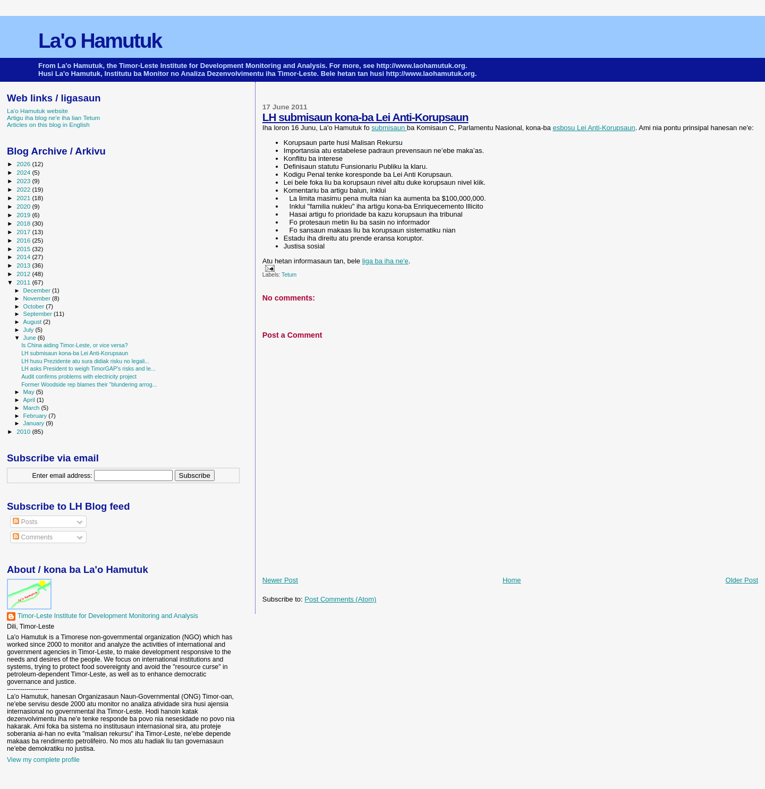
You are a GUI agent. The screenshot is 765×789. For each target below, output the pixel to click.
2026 (24, 163)
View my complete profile (43, 760)
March (32, 408)
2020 (24, 206)
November (37, 298)
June (30, 338)
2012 (24, 273)
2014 (24, 256)
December (37, 290)
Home (512, 580)
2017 (24, 231)
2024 (24, 172)
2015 (24, 248)
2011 (24, 282)
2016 (24, 240)
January (34, 423)
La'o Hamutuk (100, 40)
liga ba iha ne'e (385, 261)
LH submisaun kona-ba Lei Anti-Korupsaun (365, 117)
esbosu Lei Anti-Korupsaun (593, 128)
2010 (24, 431)
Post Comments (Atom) (340, 599)
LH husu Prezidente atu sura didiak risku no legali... (85, 361)
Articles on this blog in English (48, 124)
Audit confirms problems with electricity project (79, 376)
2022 (24, 189)
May (29, 392)
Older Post (742, 580)
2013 (24, 265)
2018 (24, 223)
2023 (24, 180)
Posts (25, 522)
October (34, 306)
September (38, 314)
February (36, 416)
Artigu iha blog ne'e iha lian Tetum (53, 117)
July (29, 330)
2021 (24, 197)
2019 (24, 214)
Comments (33, 537)
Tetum (289, 275)
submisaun (388, 128)
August (33, 322)
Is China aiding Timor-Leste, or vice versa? (74, 345)
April (30, 400)
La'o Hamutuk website (37, 110)
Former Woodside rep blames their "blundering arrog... (89, 384)
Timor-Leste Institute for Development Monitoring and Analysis (108, 616)
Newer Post (280, 580)
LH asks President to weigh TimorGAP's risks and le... (88, 368)
